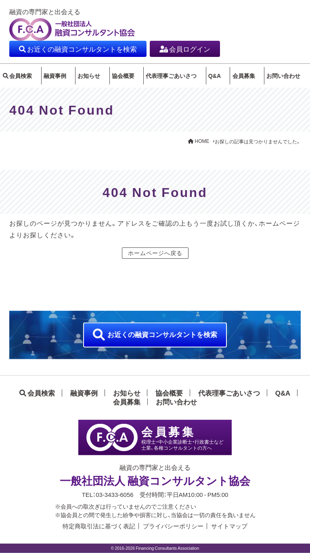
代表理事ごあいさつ (169, 77)
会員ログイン (189, 49)
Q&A (216, 74)
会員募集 (248, 77)
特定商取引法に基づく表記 (99, 526)
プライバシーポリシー (173, 526)
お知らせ (89, 77)
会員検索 (19, 77)
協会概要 (123, 77)
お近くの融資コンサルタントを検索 (82, 49)
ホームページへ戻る (155, 257)
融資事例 (55, 77)
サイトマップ (229, 526)
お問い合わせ (288, 77)
